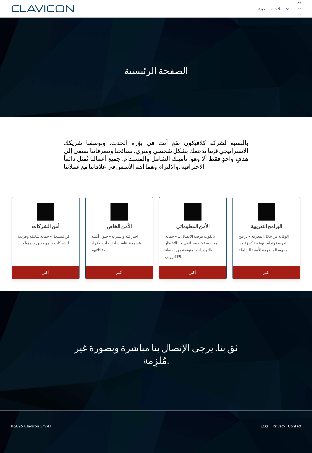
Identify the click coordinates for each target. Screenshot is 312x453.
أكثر (45, 272)
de (299, 2)
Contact (295, 426)
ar (299, 14)
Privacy (279, 426)
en (299, 8)
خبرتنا (261, 8)
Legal (265, 426)
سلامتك (277, 8)
